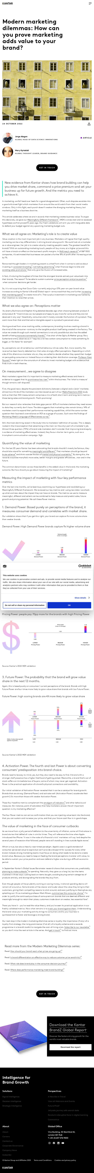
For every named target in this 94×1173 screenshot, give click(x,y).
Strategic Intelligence (12, 1106)
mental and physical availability (56, 455)
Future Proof (53, 1106)
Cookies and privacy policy (65, 1160)
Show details (80, 598)
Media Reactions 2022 (72, 392)
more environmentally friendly (31, 336)
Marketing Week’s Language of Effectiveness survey (25, 417)
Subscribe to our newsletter (76, 927)
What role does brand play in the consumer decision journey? (38, 964)
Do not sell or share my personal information (24, 605)
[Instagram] (49, 1144)
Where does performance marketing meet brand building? (36, 970)
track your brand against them (62, 909)
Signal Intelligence (10, 1097)
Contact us (7, 1141)
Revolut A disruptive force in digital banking (68, 1115)
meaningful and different (43, 451)
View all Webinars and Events (61, 1101)
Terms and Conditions (43, 1160)
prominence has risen (37, 380)
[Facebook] (53, 1144)
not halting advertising (43, 267)
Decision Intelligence (11, 1101)
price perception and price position (70, 279)
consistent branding (22, 267)
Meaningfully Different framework (42, 220)
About (5, 1132)
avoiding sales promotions (14, 270)
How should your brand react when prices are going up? (35, 951)
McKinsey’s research (68, 251)
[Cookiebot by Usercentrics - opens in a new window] (80, 566)
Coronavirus (53, 1120)
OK (69, 605)
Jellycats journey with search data (63, 1111)
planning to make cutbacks (14, 872)
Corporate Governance (12, 1146)
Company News (9, 1150)
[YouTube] (58, 1144)
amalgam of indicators (54, 803)
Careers (6, 1137)
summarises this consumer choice (67, 893)
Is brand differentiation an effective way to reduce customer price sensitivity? (45, 958)
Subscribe (6, 1155)
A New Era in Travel (56, 1097)
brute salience (8, 455)
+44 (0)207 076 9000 (58, 1138)
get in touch (54, 930)
